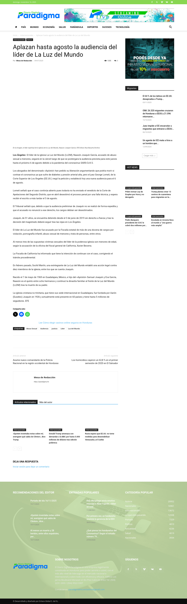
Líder (63, 328)
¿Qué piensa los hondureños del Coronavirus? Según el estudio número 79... (102, 533)
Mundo (34, 27)
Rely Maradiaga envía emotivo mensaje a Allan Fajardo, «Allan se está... (101, 504)
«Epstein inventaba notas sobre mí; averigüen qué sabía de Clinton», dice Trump (29, 437)
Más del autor (45, 402)
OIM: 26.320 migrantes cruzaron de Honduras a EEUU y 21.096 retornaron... (158, 113)
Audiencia (44, 328)
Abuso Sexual (31, 328)
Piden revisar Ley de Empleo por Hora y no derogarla (134, 194)
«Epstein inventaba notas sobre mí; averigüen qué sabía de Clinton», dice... (45, 518)
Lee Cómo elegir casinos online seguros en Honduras (65, 322)
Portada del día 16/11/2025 (43, 501)
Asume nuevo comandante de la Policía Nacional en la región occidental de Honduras (36, 362)
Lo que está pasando (133, 188)
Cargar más (150, 155)
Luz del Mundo (74, 328)
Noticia (29, 40)
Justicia (54, 328)
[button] (170, 27)
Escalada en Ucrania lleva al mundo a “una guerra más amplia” (162, 223)
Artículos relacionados (25, 402)
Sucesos (107, 27)
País (23, 27)
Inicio (15, 35)
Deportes (92, 27)
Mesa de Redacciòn (24, 60)
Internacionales (26, 35)
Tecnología (122, 27)
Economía (49, 27)
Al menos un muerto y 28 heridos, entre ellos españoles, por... (44, 533)
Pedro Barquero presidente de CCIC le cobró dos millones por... (136, 223)
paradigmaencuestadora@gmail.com (87, 589)
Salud (62, 27)
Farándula (76, 27)
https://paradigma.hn (41, 382)
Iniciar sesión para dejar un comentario (31, 466)
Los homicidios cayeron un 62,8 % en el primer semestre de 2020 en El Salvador (95, 362)
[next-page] (20, 449)
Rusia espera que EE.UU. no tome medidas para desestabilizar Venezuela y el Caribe (99, 437)
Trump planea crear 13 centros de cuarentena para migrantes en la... (161, 194)
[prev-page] (15, 449)
